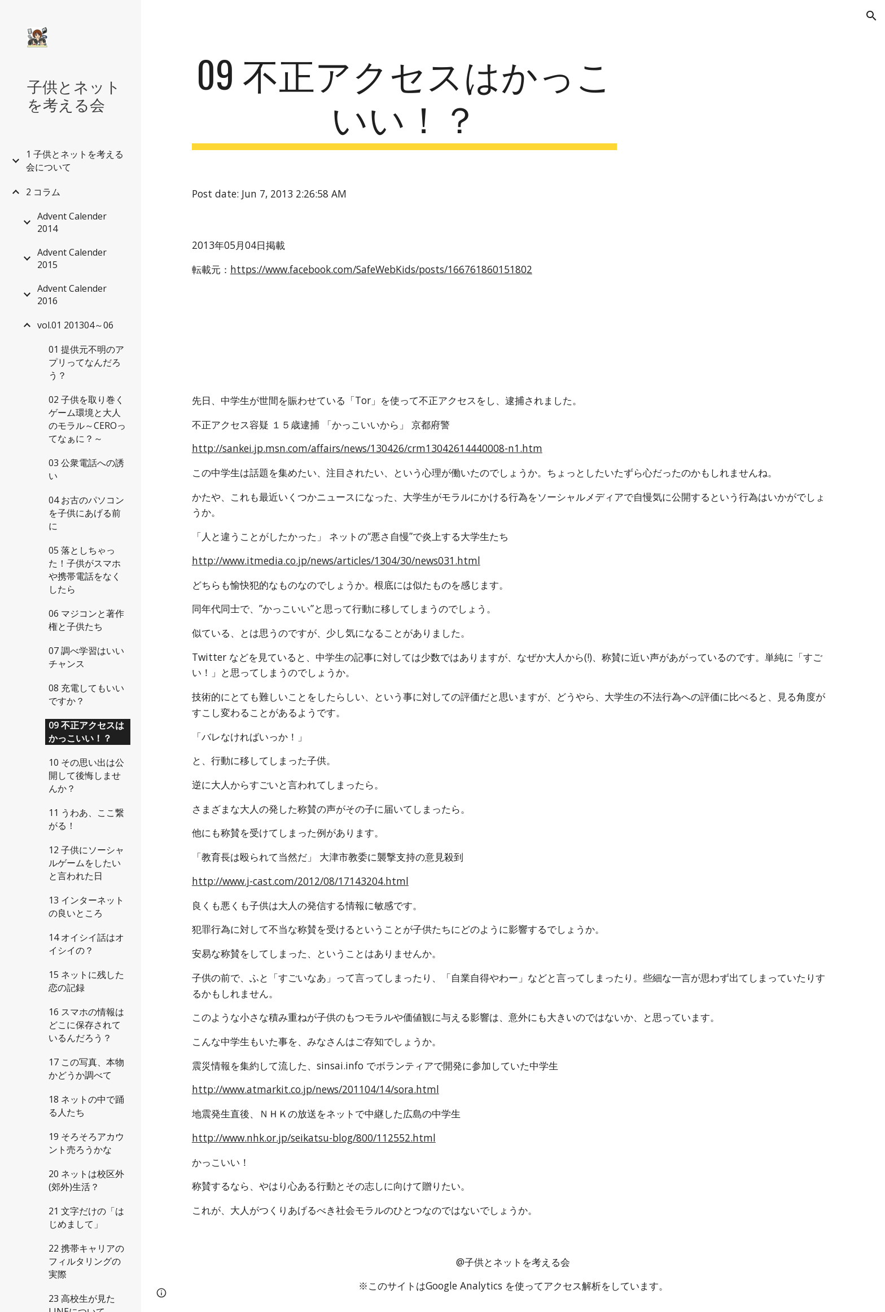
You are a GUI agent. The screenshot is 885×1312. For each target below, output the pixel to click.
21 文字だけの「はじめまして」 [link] (86, 1217)
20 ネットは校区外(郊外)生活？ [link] (86, 1180)
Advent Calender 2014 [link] (72, 222)
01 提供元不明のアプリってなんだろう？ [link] (86, 362)
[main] (404, 101)
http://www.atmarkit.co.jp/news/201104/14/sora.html (315, 1089)
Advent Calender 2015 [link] (72, 258)
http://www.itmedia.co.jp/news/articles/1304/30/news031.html (336, 560)
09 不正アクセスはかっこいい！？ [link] (86, 731)
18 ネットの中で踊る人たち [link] (86, 1105)
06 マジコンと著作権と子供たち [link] (86, 620)
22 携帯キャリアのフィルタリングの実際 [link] (86, 1261)
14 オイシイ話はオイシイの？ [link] (86, 943)
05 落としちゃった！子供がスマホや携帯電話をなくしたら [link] (85, 569)
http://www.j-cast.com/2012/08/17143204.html (300, 881)
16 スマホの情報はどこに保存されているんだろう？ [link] (86, 1025)
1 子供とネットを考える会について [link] (75, 160)
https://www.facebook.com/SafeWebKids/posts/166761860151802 (381, 269)
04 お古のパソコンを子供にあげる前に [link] (86, 513)
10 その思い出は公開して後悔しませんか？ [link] (86, 775)
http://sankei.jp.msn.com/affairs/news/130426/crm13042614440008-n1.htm (367, 448)
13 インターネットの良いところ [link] (86, 906)
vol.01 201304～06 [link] (75, 325)
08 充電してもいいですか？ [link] (86, 694)
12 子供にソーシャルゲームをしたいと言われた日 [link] (86, 863)
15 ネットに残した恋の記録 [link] (86, 981)
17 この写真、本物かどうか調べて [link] (86, 1068)
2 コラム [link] (43, 192)
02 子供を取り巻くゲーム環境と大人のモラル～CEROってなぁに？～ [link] (87, 419)
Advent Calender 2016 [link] (72, 294)
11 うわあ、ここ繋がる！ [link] (86, 819)
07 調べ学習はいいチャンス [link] (86, 657)
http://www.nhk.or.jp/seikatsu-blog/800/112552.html (314, 1137)
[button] (871, 15)
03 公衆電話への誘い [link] (86, 469)
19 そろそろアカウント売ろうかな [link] (86, 1143)
